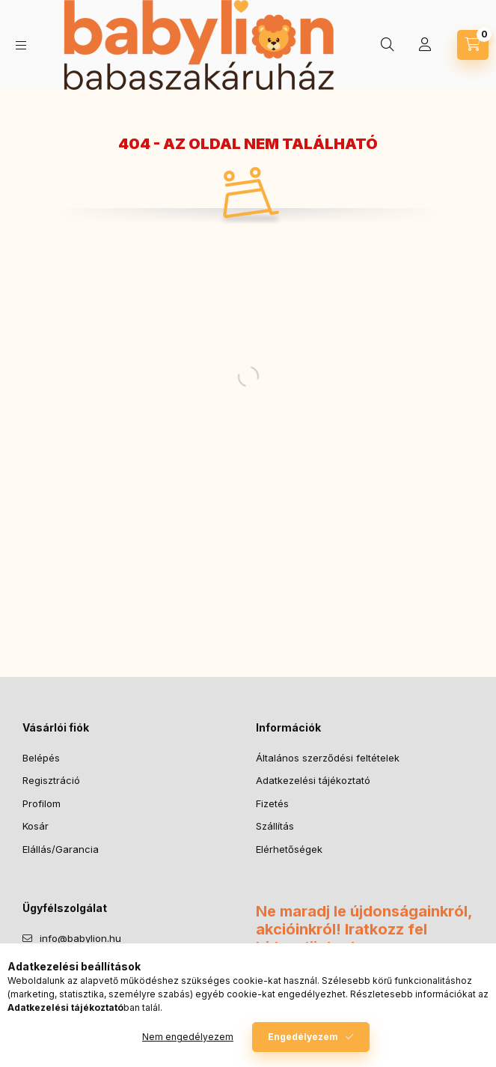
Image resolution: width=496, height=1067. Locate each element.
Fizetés (272, 803)
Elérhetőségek (289, 849)
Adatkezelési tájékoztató (313, 780)
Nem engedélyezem (187, 1036)
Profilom (41, 803)
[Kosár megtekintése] (473, 45)
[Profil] (425, 45)
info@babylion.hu (80, 938)
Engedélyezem (303, 1036)
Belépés (41, 758)
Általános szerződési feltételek (327, 758)
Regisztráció (51, 780)
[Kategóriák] (20, 45)
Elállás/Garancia (60, 849)
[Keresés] (387, 45)
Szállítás (275, 826)
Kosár (35, 826)
